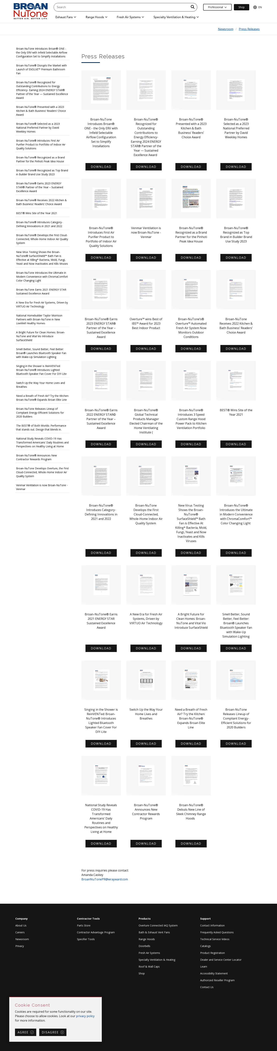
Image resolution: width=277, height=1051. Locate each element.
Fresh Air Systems (149, 953)
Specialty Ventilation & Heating (157, 959)
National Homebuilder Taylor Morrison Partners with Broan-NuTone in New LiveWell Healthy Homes (39, 319)
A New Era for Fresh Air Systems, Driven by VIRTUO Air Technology (42, 304)
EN (257, 7)
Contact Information (212, 925)
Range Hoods (147, 939)
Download (101, 167)
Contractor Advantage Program (96, 932)
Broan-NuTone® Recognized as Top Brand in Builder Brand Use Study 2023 (42, 172)
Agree (23, 1032)
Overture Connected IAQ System (158, 925)
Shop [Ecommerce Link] (242, 7)
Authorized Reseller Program (217, 980)
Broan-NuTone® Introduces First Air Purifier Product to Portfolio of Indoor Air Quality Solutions (40, 144)
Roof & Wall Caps (149, 966)
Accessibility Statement (214, 973)
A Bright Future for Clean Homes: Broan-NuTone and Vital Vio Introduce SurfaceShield (40, 336)
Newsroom (225, 29)
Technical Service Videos (214, 939)
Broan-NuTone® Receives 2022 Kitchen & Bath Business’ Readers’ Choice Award (41, 202)
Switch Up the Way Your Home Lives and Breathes (40, 384)
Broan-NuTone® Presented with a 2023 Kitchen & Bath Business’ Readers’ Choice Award (41, 110)
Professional (217, 7)
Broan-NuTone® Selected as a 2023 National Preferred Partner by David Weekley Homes (38, 127)
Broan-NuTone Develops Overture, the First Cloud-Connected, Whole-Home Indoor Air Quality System (42, 472)
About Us (20, 925)
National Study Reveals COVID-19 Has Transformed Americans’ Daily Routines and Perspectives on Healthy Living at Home (42, 442)
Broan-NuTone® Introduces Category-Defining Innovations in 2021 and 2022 (39, 224)
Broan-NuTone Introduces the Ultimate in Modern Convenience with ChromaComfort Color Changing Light (42, 276)
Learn (203, 966)
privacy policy (85, 1016)
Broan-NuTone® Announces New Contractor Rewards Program (36, 457)
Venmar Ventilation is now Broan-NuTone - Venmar (42, 487)
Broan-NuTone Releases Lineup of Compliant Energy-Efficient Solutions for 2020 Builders (40, 412)
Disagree (50, 1032)
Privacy (19, 946)
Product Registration (212, 953)
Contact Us (207, 987)
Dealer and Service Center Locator (220, 959)
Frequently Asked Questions (217, 932)
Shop (142, 973)
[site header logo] (31, 11)
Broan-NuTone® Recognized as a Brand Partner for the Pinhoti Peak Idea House (40, 159)
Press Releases (249, 29)
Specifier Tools (86, 939)
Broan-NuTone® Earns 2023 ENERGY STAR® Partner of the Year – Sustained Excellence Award (39, 187)
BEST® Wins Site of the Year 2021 (36, 213)
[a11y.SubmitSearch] (192, 7)
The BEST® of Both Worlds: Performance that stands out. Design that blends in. (41, 427)
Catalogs (205, 946)
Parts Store (83, 925)
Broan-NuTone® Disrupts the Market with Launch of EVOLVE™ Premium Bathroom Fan (41, 69)
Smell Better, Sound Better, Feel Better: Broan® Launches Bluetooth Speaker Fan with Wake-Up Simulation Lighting (41, 353)
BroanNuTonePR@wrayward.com (104, 879)
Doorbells (144, 946)
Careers (20, 932)
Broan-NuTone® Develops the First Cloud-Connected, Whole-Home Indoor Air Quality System (42, 239)
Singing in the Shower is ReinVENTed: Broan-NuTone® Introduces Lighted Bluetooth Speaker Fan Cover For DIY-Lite (41, 370)
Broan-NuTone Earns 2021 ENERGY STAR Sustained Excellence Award (41, 291)
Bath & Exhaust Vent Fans (154, 932)
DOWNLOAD (146, 167)
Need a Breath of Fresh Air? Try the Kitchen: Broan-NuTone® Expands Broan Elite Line (42, 397)
